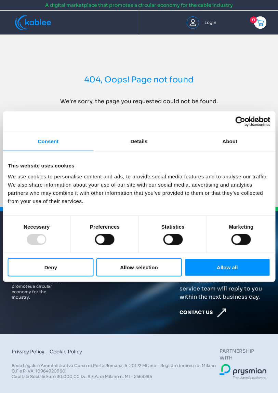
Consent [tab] (48, 141)
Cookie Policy (66, 352)
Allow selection (139, 267)
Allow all (227, 267)
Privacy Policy (28, 352)
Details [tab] (139, 141)
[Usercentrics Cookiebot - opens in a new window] (240, 122)
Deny (50, 267)
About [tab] (229, 141)
